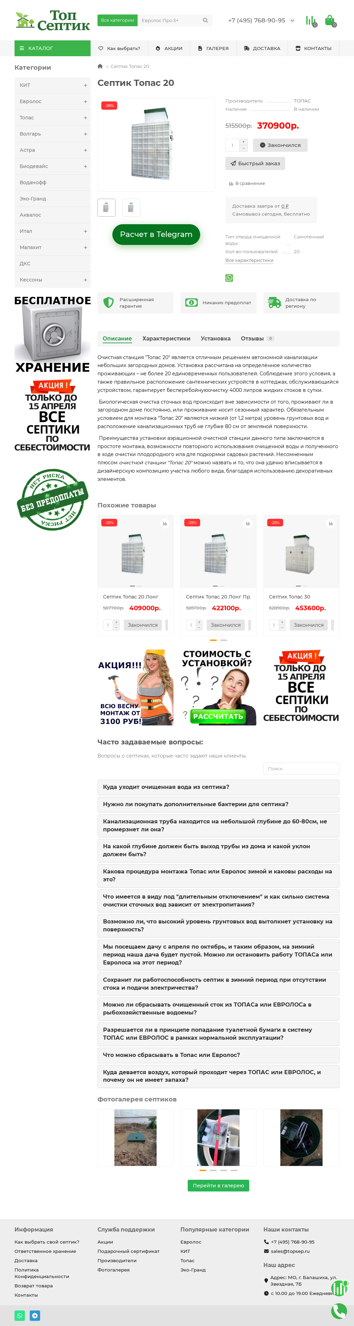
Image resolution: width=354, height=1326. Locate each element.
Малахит (55, 247)
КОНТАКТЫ (313, 48)
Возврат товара (34, 1285)
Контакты (26, 1295)
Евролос (55, 101)
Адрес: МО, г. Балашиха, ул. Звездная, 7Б (303, 1281)
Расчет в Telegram (156, 234)
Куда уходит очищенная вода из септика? (166, 787)
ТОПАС (302, 100)
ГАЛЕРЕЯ (213, 48)
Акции (105, 1242)
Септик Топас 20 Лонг (130, 597)
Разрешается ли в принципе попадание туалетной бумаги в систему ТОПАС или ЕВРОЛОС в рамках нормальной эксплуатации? (207, 1034)
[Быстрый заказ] (255, 163)
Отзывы (257, 338)
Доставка (26, 1260)
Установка (216, 338)
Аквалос (30, 215)
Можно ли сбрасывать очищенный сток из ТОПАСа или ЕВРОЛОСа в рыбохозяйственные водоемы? (207, 1008)
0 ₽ (285, 206)
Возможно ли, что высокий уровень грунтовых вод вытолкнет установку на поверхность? (218, 925)
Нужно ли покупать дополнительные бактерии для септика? (195, 804)
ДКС (25, 263)
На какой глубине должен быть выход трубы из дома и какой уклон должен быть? (206, 850)
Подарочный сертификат (128, 1251)
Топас (55, 118)
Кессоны (55, 280)
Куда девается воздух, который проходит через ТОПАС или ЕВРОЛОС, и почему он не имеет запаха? (212, 1076)
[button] (213, 640)
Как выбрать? (119, 48)
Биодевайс (55, 166)
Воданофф (33, 182)
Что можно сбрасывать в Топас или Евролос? (171, 1055)
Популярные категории (214, 1229)
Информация (34, 1229)
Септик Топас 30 (289, 597)
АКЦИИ (169, 48)
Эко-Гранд (33, 199)
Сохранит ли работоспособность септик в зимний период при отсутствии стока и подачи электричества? (214, 984)
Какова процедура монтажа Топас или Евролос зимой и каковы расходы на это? (217, 875)
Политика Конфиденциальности (42, 1273)
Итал (55, 231)
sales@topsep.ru (290, 1251)
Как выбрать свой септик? (47, 1242)
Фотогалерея (113, 1270)
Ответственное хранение (45, 1251)
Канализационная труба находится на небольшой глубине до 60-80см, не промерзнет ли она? (215, 825)
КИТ (55, 85)
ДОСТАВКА (262, 48)
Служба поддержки (126, 1229)
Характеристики (166, 338)
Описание (117, 338)
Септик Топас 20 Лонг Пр (218, 597)
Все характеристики (249, 260)
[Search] (175, 20)
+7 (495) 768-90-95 (256, 20)
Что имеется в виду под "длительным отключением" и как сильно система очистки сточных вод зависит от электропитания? (216, 900)
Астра (55, 150)
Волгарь (55, 134)
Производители (117, 1260)
